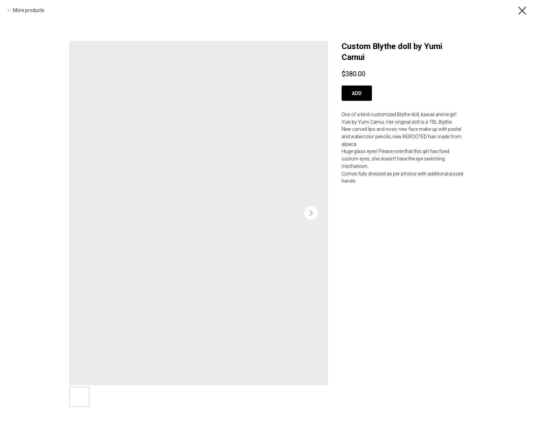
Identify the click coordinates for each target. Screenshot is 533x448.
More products (28, 10)
